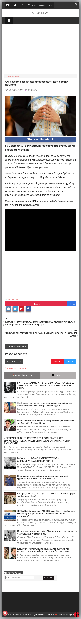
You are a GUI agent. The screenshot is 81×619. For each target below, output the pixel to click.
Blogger (57, 361)
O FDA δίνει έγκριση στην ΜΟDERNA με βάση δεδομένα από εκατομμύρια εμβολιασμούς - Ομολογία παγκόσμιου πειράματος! (46, 513)
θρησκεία (13, 299)
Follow (71, 303)
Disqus (70, 361)
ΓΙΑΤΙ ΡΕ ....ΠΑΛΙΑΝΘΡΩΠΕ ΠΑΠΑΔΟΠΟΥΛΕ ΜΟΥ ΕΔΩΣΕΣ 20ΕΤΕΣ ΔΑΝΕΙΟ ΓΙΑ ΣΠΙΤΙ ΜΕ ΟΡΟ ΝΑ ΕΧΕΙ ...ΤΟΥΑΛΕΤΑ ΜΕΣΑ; (45, 385)
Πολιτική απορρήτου (65, 614)
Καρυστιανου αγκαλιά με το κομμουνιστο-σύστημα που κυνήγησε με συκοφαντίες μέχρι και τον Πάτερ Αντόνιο (43, 550)
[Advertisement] (40, 48)
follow (31, 5)
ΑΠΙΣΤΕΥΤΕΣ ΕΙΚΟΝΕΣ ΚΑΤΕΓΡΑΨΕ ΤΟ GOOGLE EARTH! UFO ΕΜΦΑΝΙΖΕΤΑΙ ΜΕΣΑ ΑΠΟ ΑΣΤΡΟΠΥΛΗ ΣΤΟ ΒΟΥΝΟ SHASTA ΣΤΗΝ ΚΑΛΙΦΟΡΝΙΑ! (37, 441)
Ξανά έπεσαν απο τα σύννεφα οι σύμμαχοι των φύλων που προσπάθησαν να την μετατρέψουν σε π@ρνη (44, 404)
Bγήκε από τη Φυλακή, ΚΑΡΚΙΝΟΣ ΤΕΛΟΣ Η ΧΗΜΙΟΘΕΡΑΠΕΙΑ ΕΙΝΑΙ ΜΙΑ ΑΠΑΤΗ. (38, 459)
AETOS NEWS (40, 13)
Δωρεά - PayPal (46, 5)
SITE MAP (51, 614)
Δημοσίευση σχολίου (15, 368)
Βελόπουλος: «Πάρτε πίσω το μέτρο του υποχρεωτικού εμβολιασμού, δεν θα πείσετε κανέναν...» (42, 477)
